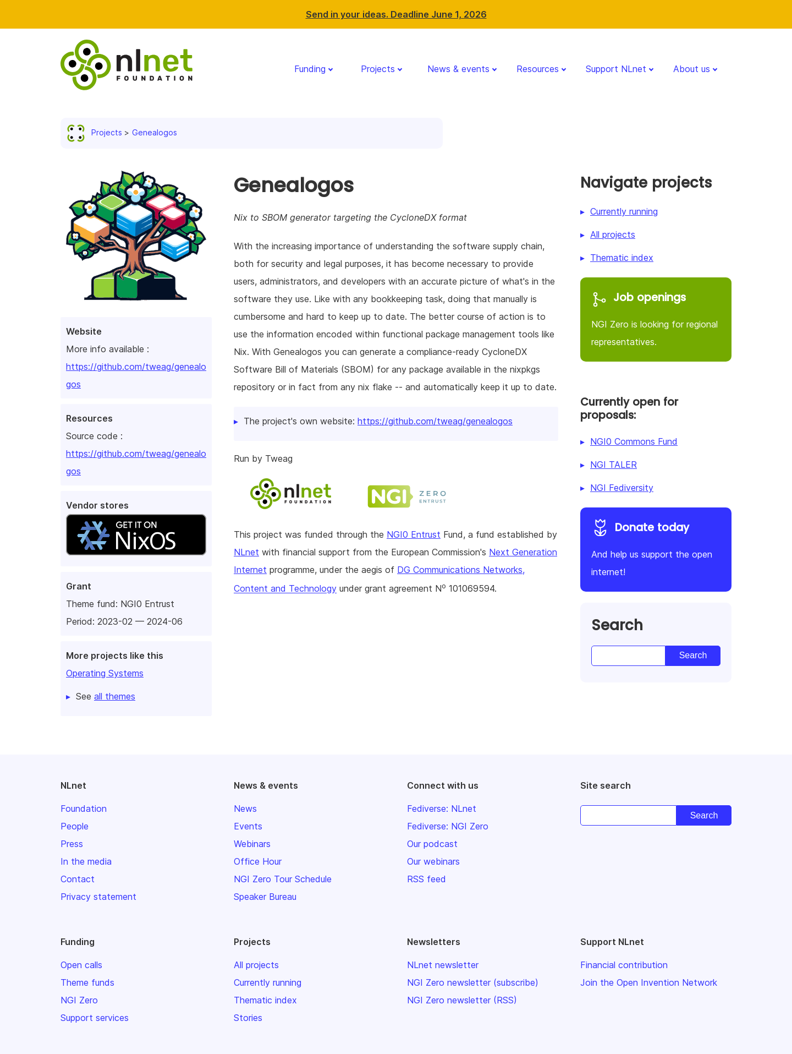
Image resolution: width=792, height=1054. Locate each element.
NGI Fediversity (621, 487)
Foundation (84, 808)
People (75, 826)
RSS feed (426, 878)
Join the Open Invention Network (648, 982)
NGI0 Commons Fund (634, 441)
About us (691, 68)
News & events (458, 68)
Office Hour (258, 861)
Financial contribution (624, 964)
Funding (310, 68)
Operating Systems (105, 673)
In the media (86, 861)
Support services (95, 1017)
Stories (248, 1017)
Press (72, 843)
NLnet (246, 552)
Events (248, 826)
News (245, 808)
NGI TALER (613, 464)
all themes (114, 696)
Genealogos (154, 132)
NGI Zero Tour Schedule (283, 878)
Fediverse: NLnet (441, 808)
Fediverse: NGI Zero (447, 826)
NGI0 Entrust (414, 534)
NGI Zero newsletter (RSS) (462, 1000)
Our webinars (433, 861)
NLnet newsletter (443, 964)
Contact (78, 878)
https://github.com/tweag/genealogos (435, 421)
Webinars (252, 843)
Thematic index (621, 257)
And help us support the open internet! (656, 547)
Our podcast (432, 843)
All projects (612, 234)
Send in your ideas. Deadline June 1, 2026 (396, 14)
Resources (537, 68)
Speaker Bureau (265, 896)
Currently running (624, 211)
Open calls (81, 964)
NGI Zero (79, 1000)
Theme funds (87, 982)
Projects (378, 68)
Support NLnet (616, 68)
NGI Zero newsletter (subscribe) (472, 982)
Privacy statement (98, 896)
